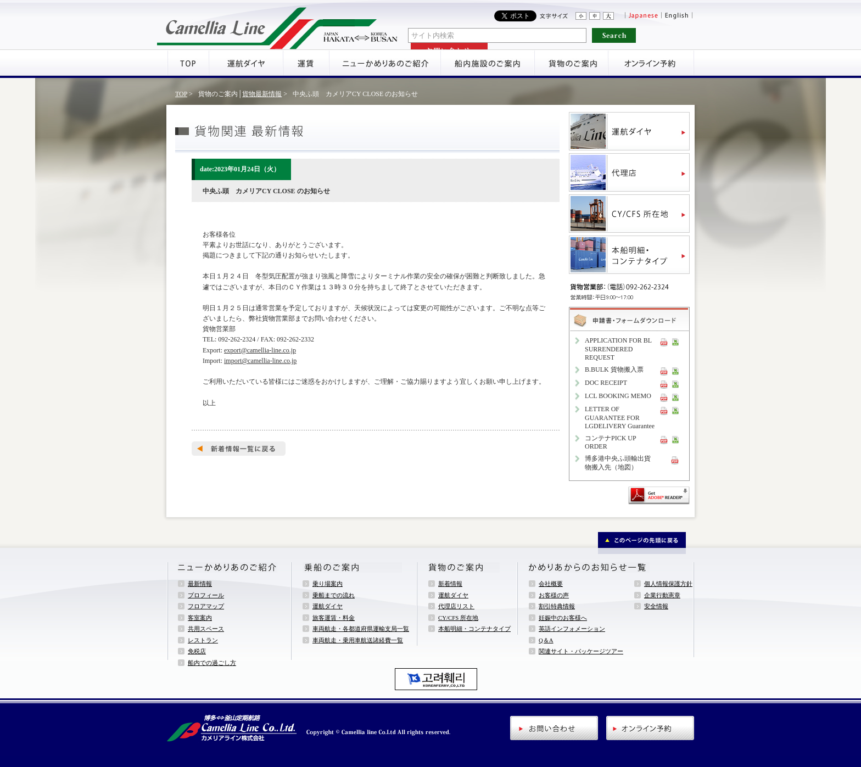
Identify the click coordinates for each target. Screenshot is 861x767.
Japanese (643, 16)
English (677, 16)
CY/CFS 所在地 (458, 617)
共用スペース (206, 628)
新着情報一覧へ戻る (239, 448)
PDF (664, 341)
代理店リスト (456, 606)
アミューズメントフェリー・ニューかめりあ (277, 24)
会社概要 (551, 583)
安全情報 (656, 606)
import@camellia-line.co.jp (260, 361)
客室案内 (200, 617)
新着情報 (450, 583)
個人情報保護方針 (668, 583)
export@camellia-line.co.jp (260, 350)
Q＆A (546, 640)
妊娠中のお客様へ (563, 617)
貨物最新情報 (262, 94)
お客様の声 (554, 595)
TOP (181, 94)
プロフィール (206, 595)
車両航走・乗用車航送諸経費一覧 (357, 640)
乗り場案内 (327, 583)
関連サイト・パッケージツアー (581, 651)
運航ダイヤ (327, 606)
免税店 (197, 651)
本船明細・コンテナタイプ (474, 628)
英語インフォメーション (572, 628)
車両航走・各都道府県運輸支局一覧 (360, 628)
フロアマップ (206, 606)
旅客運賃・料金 (333, 617)
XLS (675, 341)
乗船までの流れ (333, 595)
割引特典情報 (557, 606)
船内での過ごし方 (212, 662)
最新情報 (200, 583)
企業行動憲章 (662, 595)
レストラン (203, 640)
